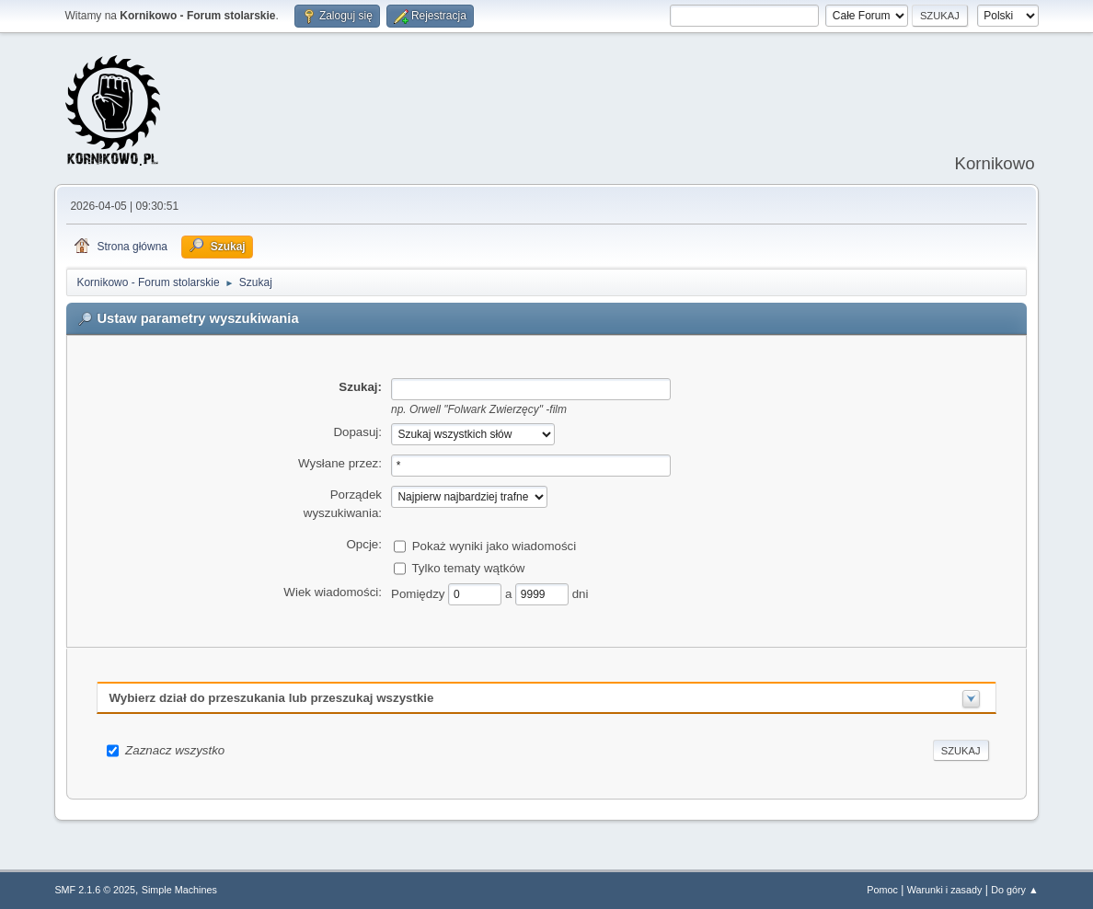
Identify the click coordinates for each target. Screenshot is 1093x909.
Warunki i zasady (945, 889)
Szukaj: (360, 387)
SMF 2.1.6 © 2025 (94, 889)
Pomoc (882, 889)
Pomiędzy (419, 593)
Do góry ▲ (1014, 889)
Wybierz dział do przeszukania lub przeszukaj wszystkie (271, 698)
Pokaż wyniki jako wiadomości (494, 545)
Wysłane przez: (340, 463)
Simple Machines (179, 889)
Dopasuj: (357, 432)
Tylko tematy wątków (467, 567)
